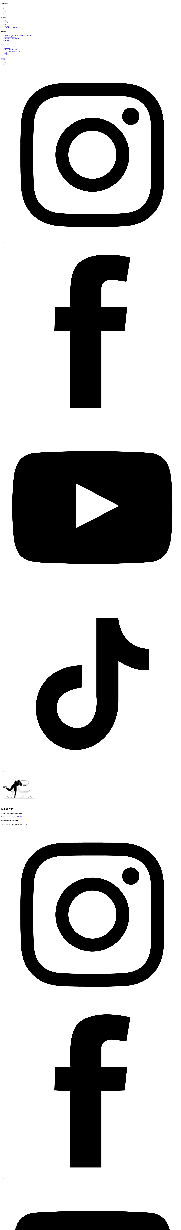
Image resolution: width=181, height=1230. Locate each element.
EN (5, 13)
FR (5, 12)
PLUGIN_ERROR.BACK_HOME (11, 816)
